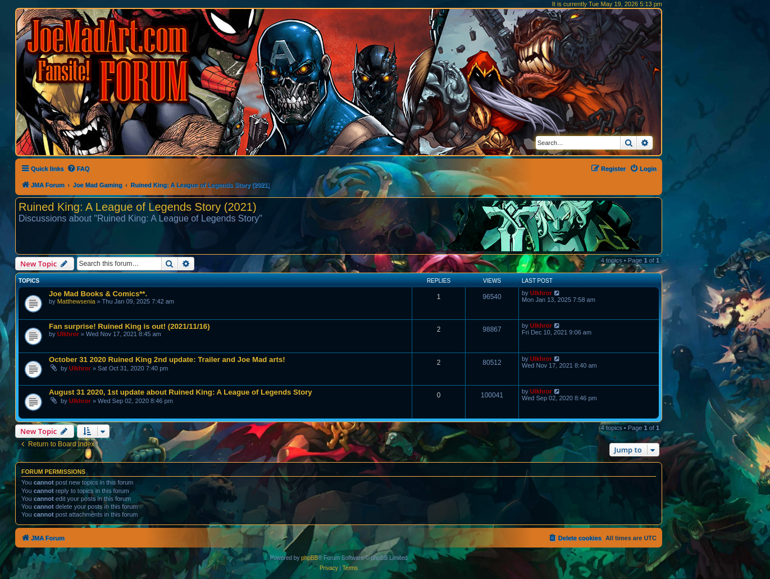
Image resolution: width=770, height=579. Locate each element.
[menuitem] (78, 168)
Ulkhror (541, 293)
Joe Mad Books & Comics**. (98, 294)
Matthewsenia (76, 301)
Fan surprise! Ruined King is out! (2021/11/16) (129, 326)
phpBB (309, 558)
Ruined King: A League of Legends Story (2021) (138, 207)
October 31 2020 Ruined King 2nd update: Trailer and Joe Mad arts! (167, 359)
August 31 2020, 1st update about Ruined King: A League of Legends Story (180, 392)
